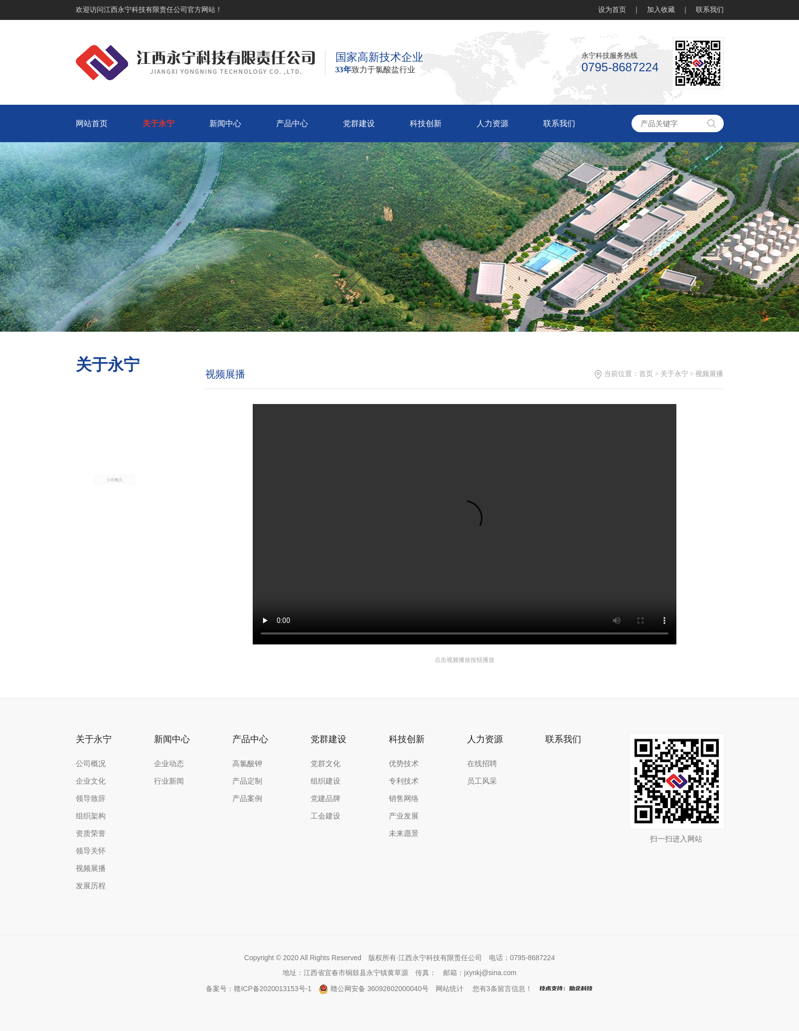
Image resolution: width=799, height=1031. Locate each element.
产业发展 (404, 816)
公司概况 (114, 515)
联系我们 (710, 9)
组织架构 (91, 816)
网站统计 (450, 989)
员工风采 (482, 781)
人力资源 (492, 123)
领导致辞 (91, 799)
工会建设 (325, 816)
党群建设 (359, 123)
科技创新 (426, 123)
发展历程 (91, 886)
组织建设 (325, 781)
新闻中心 (225, 123)
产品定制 (247, 781)
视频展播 (91, 868)
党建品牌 (325, 799)
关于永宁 (158, 123)
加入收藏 (661, 9)
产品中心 (292, 123)
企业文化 (91, 781)
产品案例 (247, 799)
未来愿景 (404, 833)
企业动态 (169, 764)
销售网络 (404, 799)
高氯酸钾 (247, 764)
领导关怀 (91, 851)
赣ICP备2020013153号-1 (273, 989)
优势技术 (404, 764)
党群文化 (325, 764)
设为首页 (612, 9)
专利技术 (404, 781)
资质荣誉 (91, 833)
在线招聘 (482, 764)
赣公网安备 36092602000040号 (374, 989)
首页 (652, 374)
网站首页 (92, 123)
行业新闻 (169, 781)
